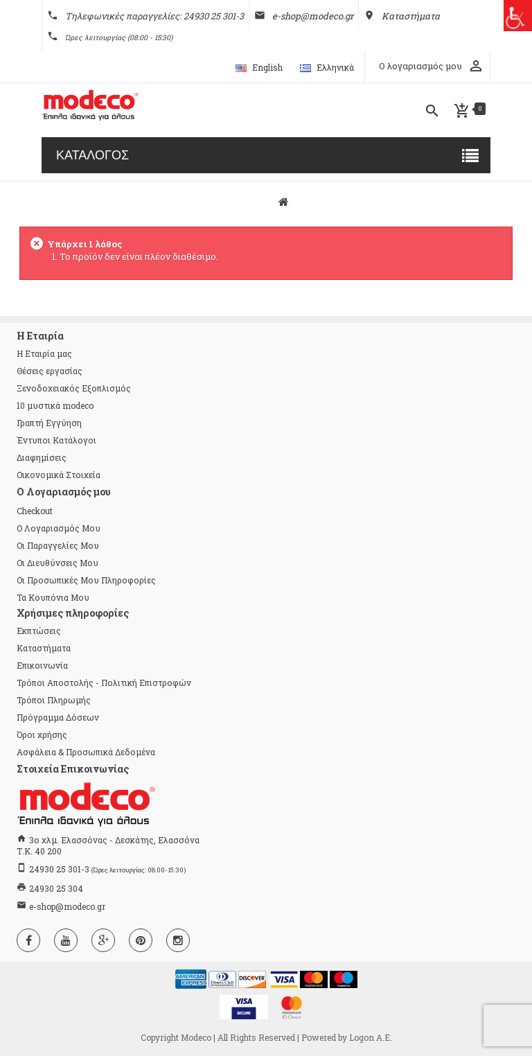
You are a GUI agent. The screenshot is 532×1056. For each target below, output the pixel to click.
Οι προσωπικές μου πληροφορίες (86, 580)
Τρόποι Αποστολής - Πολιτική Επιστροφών (104, 682)
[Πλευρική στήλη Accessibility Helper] (516, 15)
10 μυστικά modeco (55, 405)
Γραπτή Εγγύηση (49, 422)
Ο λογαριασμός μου (58, 528)
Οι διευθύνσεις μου (57, 562)
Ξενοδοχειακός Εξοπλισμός (74, 388)
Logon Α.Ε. (370, 1037)
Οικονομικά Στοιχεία (58, 474)
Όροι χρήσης (42, 734)
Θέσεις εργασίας (49, 370)
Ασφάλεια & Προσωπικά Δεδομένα (86, 751)
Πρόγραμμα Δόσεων (58, 717)
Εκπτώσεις (39, 630)
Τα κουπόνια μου (53, 597)
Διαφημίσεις (41, 457)
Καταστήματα (44, 647)
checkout (35, 510)
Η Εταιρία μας (44, 353)
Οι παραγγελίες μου (58, 545)
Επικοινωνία (42, 665)
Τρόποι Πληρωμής (54, 699)
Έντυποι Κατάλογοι (56, 440)
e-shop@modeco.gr (67, 906)
